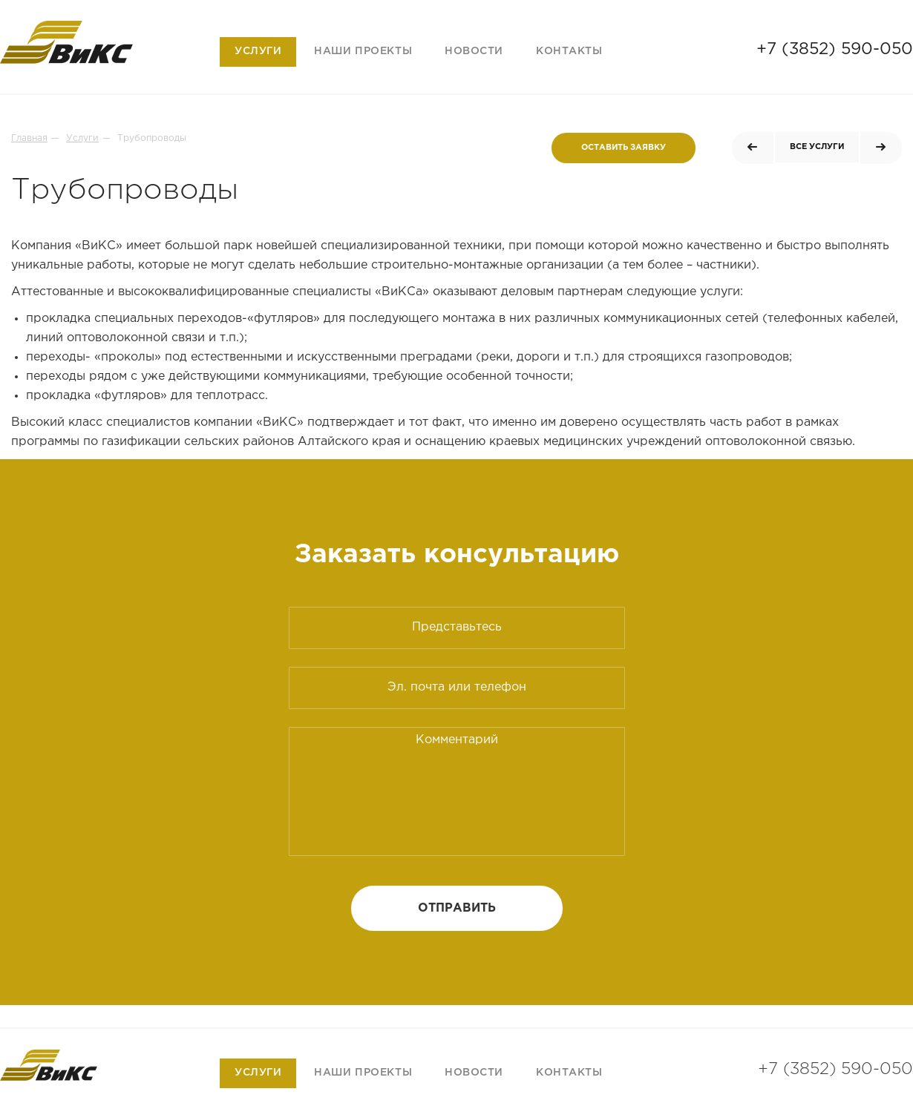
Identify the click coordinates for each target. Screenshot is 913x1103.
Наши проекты (363, 51)
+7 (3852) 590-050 (834, 49)
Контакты (569, 51)
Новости (474, 51)
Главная (29, 138)
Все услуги (817, 147)
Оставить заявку (623, 147)
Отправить (457, 908)
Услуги (258, 51)
